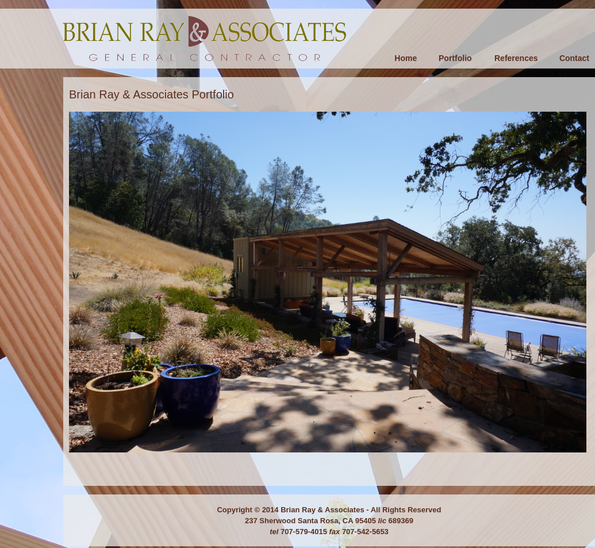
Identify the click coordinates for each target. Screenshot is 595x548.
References (516, 58)
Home (405, 58)
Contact (574, 58)
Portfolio (455, 58)
